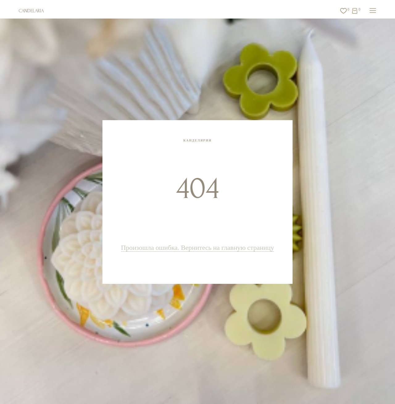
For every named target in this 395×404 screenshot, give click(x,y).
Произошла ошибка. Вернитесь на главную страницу (197, 247)
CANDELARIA (31, 11)
